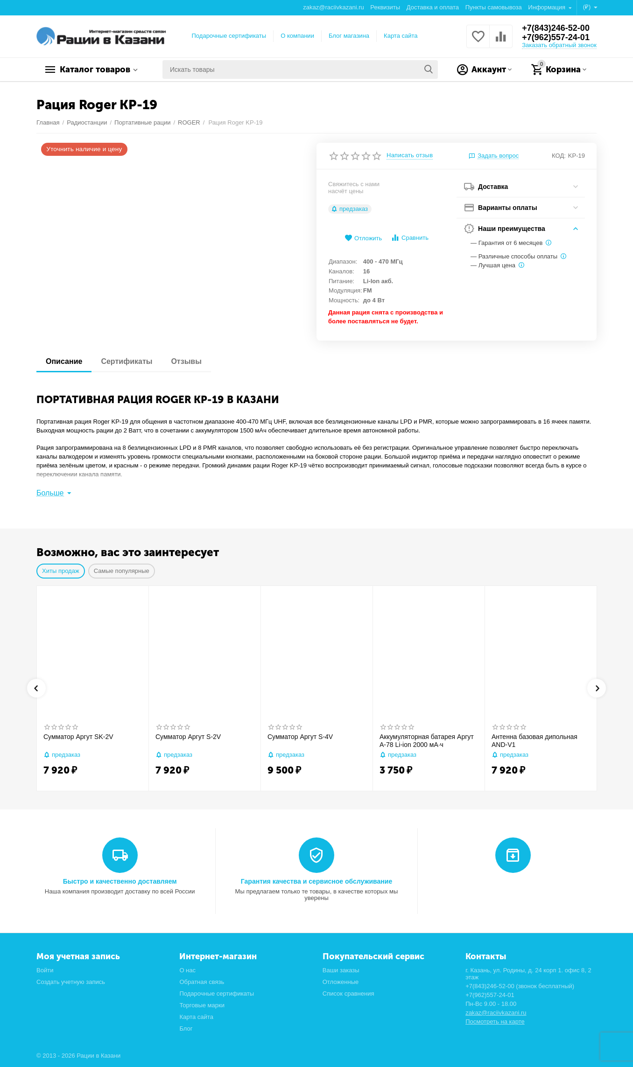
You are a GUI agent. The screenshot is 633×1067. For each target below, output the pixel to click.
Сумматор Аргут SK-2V (78, 736)
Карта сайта (401, 35)
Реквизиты (385, 7)
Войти (44, 970)
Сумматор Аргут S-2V (188, 736)
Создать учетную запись (70, 981)
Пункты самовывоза (493, 7)
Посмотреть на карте (495, 1021)
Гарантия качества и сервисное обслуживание (316, 881)
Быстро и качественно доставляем (120, 881)
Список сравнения (348, 993)
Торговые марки (202, 1005)
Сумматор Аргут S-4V (300, 736)
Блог (185, 1028)
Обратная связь (201, 981)
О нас (187, 970)
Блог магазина (349, 35)
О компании (297, 35)
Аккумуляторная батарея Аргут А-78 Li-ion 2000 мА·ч (427, 740)
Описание (64, 361)
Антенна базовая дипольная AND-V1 (534, 740)
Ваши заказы (341, 970)
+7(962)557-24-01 (556, 37)
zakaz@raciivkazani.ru (333, 7)
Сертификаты (126, 361)
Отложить (363, 238)
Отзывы (186, 361)
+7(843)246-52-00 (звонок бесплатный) (519, 986)
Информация (547, 7)
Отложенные (341, 981)
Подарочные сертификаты (229, 35)
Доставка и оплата (433, 7)
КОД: (559, 155)
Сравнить (410, 237)
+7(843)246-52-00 (556, 28)
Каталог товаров (95, 69)
